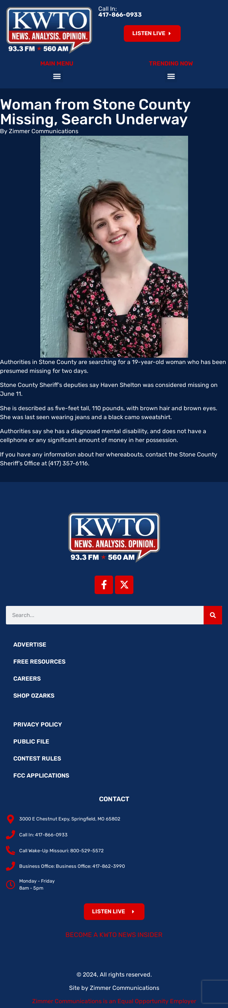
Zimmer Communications (124, 987)
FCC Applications (41, 775)
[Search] (213, 615)
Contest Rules (37, 758)
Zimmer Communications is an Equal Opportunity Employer (114, 1001)
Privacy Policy (37, 724)
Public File (31, 741)
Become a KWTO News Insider (114, 934)
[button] (57, 76)
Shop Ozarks (33, 695)
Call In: (120, 11)
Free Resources (39, 661)
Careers (27, 678)
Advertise (29, 644)
